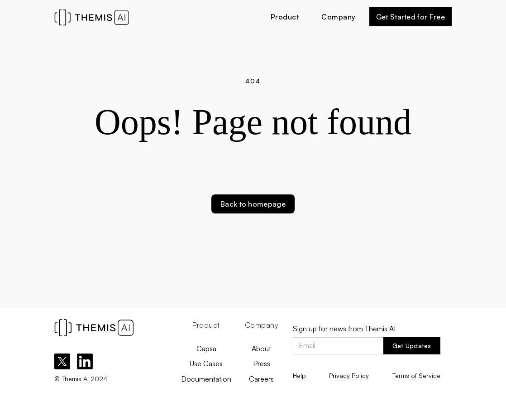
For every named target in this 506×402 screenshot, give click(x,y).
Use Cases (206, 363)
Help (299, 375)
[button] (284, 17)
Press (261, 363)
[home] (116, 16)
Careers (261, 379)
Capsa (206, 348)
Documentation (206, 379)
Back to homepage (253, 203)
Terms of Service (416, 375)
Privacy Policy (349, 375)
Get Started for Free (410, 16)
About (261, 348)
